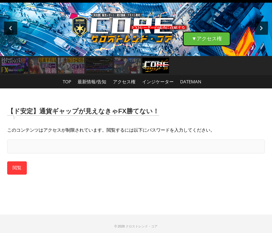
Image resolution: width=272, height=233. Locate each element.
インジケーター (158, 82)
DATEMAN (190, 82)
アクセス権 (124, 82)
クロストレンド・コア (142, 226)
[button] (136, 28)
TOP (67, 82)
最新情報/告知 (92, 82)
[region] (136, 37)
